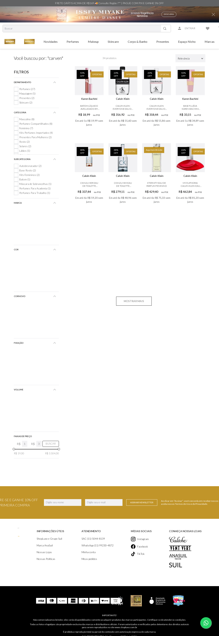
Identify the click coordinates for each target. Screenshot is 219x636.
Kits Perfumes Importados (35, 132)
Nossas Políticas (46, 558)
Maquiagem (27, 93)
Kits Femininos (29, 174)
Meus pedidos (90, 558)
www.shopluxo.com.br (123, 622)
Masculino (26, 119)
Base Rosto (27, 170)
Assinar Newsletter (142, 502)
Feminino (26, 128)
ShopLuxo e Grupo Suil (50, 538)
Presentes (26, 98)
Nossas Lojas (44, 552)
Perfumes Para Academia (35, 188)
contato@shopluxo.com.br (125, 634)
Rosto (24, 141)
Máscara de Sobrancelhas (35, 183)
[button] (36, 82)
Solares (25, 146)
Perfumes (27, 89)
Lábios (24, 150)
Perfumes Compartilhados (35, 123)
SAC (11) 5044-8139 (93, 538)
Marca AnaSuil (45, 545)
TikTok (138, 554)
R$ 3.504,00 (52, 453)
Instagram (140, 539)
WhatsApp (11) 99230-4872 (98, 545)
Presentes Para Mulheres (35, 137)
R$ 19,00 (19, 453)
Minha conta (89, 552)
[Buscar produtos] (165, 28)
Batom (24, 179)
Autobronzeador (30, 165)
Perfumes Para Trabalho (34, 192)
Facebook (140, 546)
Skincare (25, 102)
